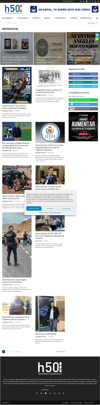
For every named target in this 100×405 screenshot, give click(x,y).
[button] (97, 18)
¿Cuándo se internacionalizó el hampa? (48, 58)
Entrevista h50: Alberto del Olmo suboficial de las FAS (15, 197)
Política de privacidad (55, 212)
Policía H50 (38, 241)
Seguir (94, 78)
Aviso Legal (65, 402)
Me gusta (94, 74)
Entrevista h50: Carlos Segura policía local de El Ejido (14, 281)
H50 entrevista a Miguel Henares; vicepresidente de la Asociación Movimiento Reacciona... (16, 145)
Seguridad (8, 18)
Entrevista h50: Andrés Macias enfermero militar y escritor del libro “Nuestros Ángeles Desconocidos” (83, 55)
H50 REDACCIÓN (6, 150)
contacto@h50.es (54, 389)
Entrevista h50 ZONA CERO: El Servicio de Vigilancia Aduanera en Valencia (49, 236)
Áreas (48, 18)
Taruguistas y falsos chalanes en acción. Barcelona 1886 (48, 91)
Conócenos (60, 18)
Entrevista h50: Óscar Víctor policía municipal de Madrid (14, 107)
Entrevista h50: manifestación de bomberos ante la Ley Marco (15, 318)
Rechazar (50, 208)
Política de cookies (44, 212)
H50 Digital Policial (7, 62)
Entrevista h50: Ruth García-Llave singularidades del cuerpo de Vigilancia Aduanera (49, 147)
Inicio (3, 23)
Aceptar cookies (34, 208)
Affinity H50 (86, 18)
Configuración (66, 208)
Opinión (36, 18)
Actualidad (23, 18)
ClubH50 (73, 18)
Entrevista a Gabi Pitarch (45, 334)
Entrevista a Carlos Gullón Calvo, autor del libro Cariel (15, 58)
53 (16, 351)
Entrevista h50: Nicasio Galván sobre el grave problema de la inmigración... (48, 189)
